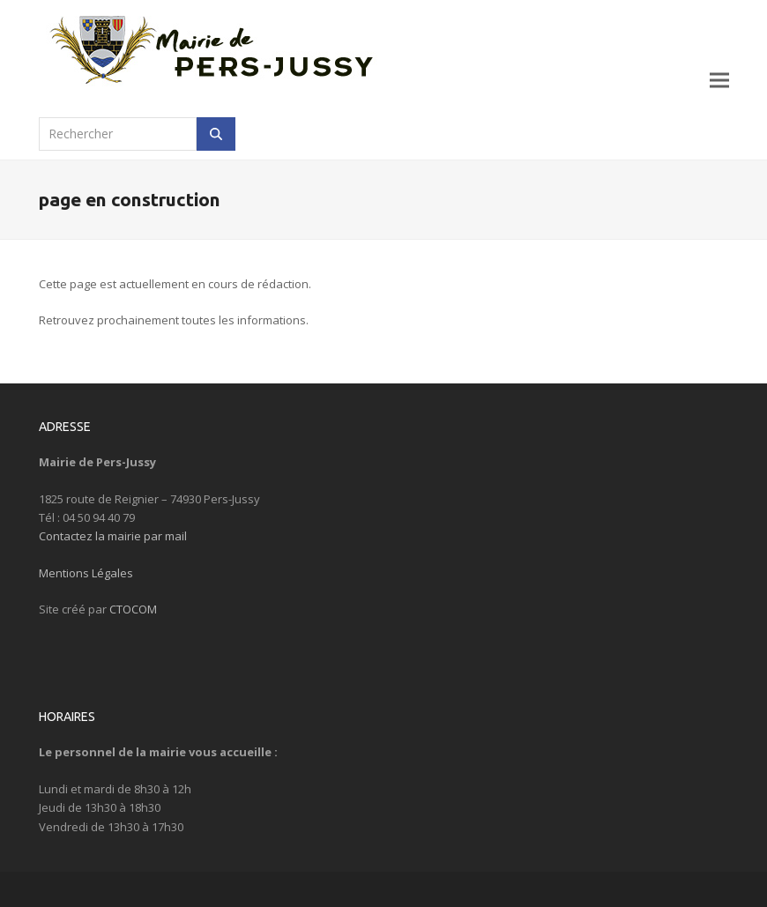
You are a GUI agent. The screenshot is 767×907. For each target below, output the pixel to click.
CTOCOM (133, 609)
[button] (719, 79)
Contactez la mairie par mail (113, 536)
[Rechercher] (216, 134)
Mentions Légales (86, 573)
